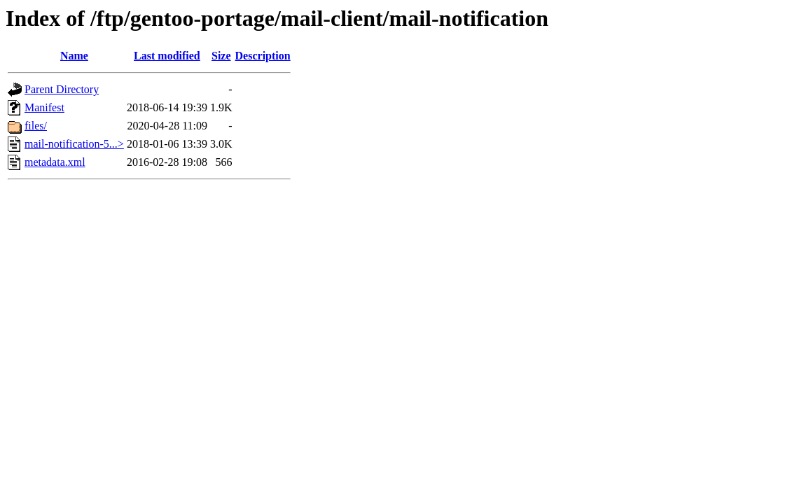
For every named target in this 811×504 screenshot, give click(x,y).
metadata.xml (55, 162)
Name (74, 56)
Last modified (167, 56)
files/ (36, 126)
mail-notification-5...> (74, 144)
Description (263, 56)
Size (221, 56)
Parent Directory (62, 89)
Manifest (44, 107)
